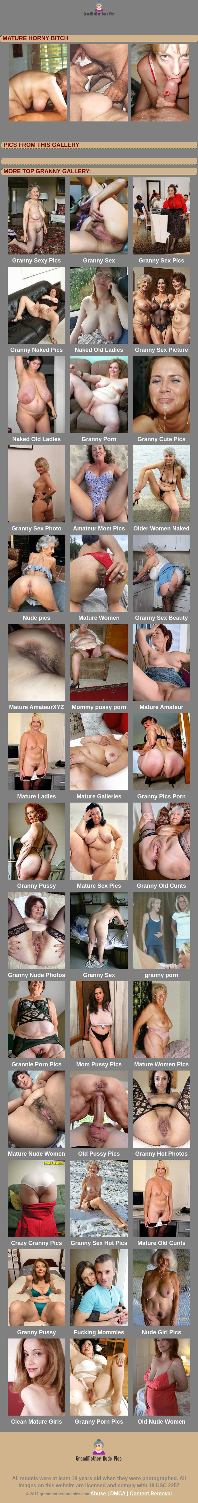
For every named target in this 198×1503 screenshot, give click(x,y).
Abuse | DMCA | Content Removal (131, 1493)
